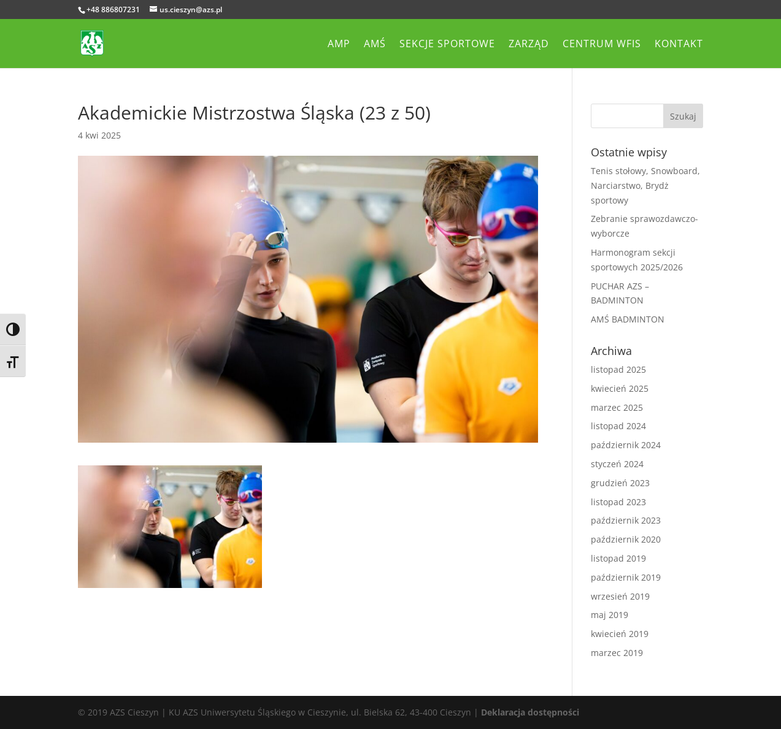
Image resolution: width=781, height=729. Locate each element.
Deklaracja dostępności (530, 712)
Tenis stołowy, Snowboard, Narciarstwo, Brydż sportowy (645, 185)
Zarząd (529, 44)
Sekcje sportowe (447, 44)
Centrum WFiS (602, 44)
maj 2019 (609, 614)
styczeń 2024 (617, 464)
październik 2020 (626, 539)
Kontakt (679, 44)
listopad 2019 (618, 558)
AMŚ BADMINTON (627, 319)
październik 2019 (626, 577)
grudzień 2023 (620, 483)
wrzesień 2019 (620, 596)
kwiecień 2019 (619, 633)
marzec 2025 (617, 407)
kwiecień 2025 (619, 388)
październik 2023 (626, 520)
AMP (339, 44)
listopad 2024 (618, 426)
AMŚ (375, 44)
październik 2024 (626, 445)
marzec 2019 (617, 652)
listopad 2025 (618, 369)
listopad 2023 (618, 502)
